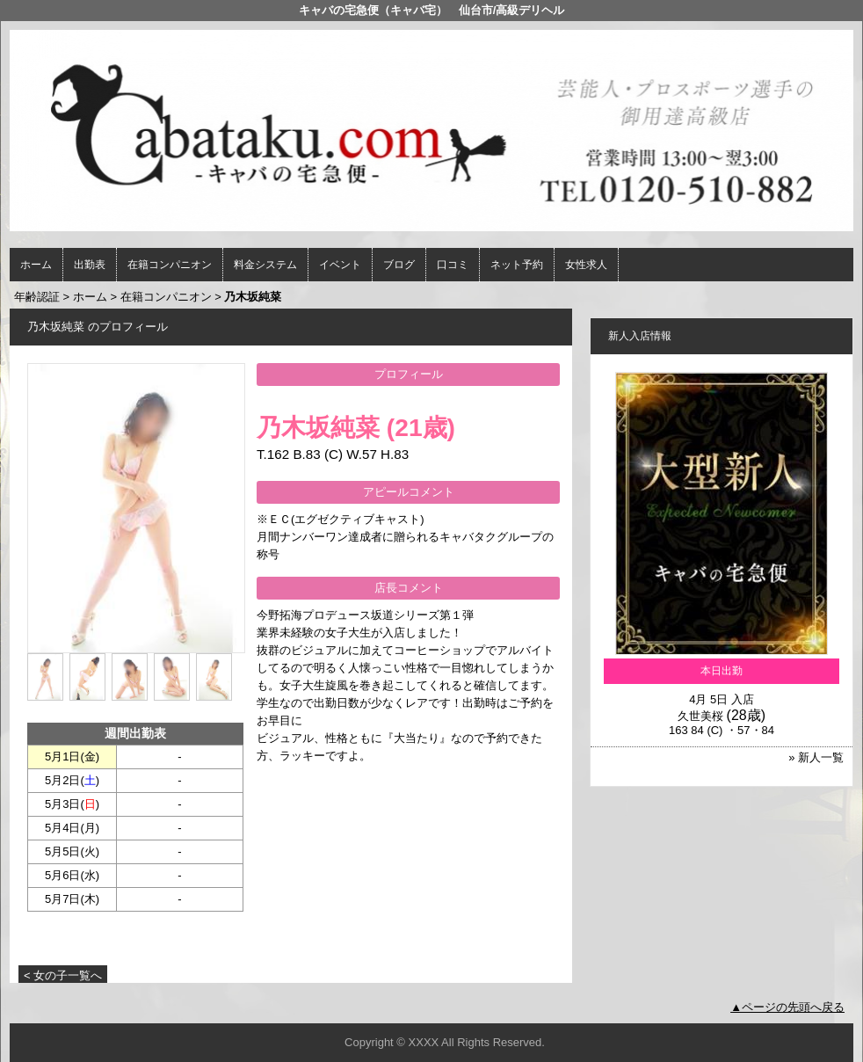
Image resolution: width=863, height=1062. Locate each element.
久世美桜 (700, 716)
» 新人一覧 (816, 757)
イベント (340, 264)
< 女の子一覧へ (63, 975)
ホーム (36, 264)
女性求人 (586, 264)
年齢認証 (37, 296)
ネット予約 (516, 264)
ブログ (399, 264)
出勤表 (89, 264)
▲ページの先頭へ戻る (787, 1007)
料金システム (265, 264)
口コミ (452, 264)
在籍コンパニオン (169, 264)
